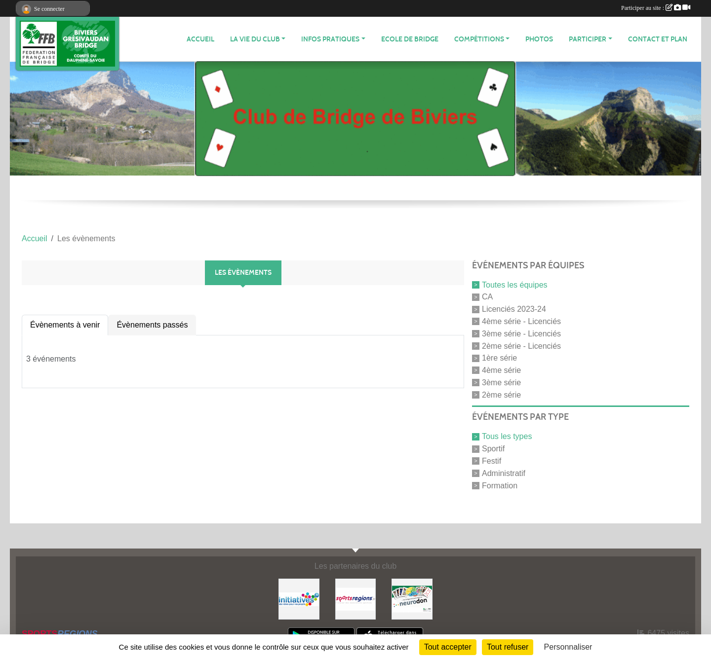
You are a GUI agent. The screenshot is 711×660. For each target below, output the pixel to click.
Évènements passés (152, 325)
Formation (499, 485)
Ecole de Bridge (409, 39)
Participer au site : (655, 7)
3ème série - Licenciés (521, 334)
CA (487, 297)
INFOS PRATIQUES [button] (330, 39)
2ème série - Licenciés (521, 345)
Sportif (493, 448)
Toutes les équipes (515, 284)
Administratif (503, 473)
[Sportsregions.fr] (355, 598)
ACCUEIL (200, 39)
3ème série (501, 382)
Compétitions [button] (479, 39)
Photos (539, 39)
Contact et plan (657, 39)
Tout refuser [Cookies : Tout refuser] (507, 647)
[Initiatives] (298, 598)
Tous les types (507, 436)
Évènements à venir (65, 325)
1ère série (499, 358)
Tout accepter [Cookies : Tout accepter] (448, 647)
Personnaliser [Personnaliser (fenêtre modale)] (568, 647)
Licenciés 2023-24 (514, 309)
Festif (491, 461)
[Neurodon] (412, 598)
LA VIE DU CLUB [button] (255, 39)
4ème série (501, 370)
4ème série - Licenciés (521, 321)
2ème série (501, 394)
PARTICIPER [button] (587, 39)
